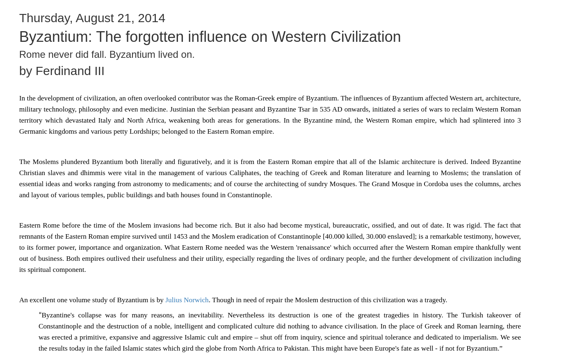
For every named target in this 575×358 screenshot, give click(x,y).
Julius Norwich (186, 300)
